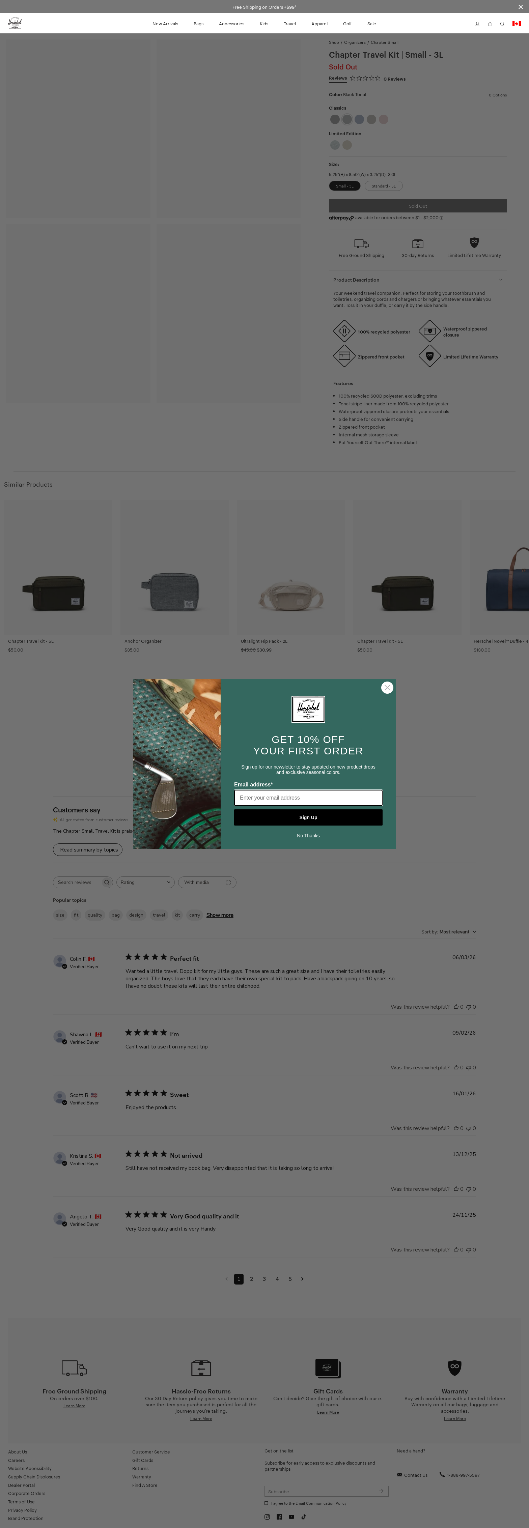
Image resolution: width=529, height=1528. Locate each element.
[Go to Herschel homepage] (15, 23)
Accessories (231, 23)
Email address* (253, 784)
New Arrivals (165, 23)
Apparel (319, 23)
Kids (264, 23)
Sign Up (308, 817)
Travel (290, 23)
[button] (477, 23)
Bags (198, 23)
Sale (371, 23)
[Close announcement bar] (520, 6)
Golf (347, 23)
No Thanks (308, 835)
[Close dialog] (387, 688)
